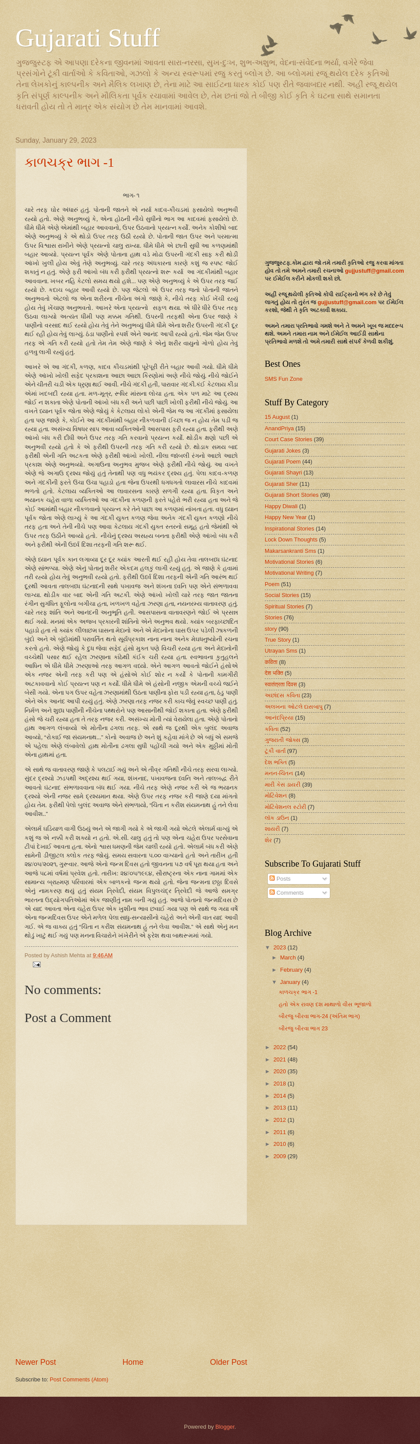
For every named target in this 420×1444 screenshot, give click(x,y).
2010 (280, 1144)
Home (133, 1362)
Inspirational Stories (289, 528)
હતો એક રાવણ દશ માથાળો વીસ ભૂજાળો (325, 1004)
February (292, 969)
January (290, 982)
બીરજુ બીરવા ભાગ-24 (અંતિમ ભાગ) (319, 1016)
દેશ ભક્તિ (276, 762)
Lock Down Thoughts (291, 539)
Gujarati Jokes (283, 450)
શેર (268, 840)
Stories (273, 617)
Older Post (228, 1362)
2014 (280, 1096)
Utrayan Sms (281, 650)
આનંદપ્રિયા (279, 717)
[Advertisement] (131, 1291)
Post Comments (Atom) (79, 1379)
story (271, 628)
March (288, 957)
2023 (280, 947)
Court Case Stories (288, 439)
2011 (280, 1132)
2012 (280, 1120)
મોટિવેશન (276, 795)
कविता (271, 662)
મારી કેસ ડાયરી (283, 784)
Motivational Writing (289, 572)
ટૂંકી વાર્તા (275, 751)
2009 (280, 1156)
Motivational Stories (289, 562)
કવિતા (272, 729)
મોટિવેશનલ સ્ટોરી (285, 807)
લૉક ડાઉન (277, 818)
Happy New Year (286, 517)
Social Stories (282, 595)
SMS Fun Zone (284, 379)
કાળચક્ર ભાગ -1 (69, 162)
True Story (278, 639)
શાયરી (272, 829)
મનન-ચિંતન (279, 773)
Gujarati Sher (281, 484)
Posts (280, 878)
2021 (280, 1059)
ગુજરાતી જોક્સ (283, 740)
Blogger (224, 1426)
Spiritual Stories (284, 606)
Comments (287, 892)
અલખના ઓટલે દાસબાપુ (293, 706)
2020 (280, 1071)
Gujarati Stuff (87, 37)
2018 (280, 1083)
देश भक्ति (274, 673)
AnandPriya (279, 428)
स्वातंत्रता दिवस (281, 684)
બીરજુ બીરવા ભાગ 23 (303, 1028)
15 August (277, 417)
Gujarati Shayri (283, 472)
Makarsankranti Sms (290, 551)
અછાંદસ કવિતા (282, 695)
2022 (280, 1047)
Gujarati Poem (283, 461)
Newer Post (35, 1362)
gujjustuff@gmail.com (374, 270)
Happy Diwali (281, 506)
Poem (272, 584)
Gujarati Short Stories (291, 495)
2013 (280, 1107)
